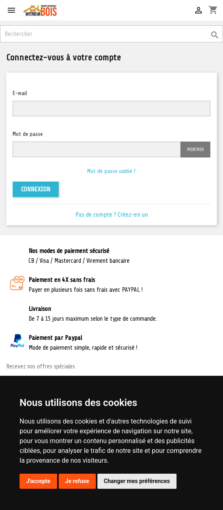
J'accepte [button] (38, 481)
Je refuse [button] (77, 481)
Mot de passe (28, 134)
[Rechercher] (111, 33)
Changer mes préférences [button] (137, 481)
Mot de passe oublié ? (111, 171)
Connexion (35, 189)
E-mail (20, 93)
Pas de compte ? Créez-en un (111, 214)
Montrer (195, 149)
